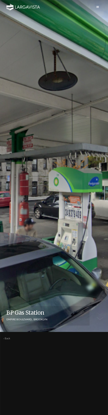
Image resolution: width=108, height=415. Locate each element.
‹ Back (6, 338)
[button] (98, 7)
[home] (23, 7)
